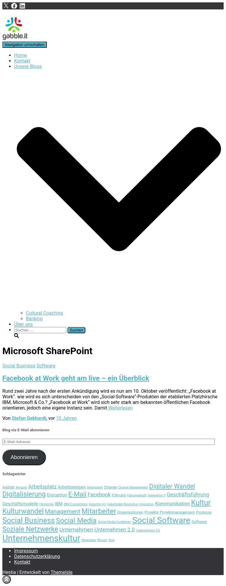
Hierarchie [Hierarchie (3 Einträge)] (46, 504)
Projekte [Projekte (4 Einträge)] (151, 512)
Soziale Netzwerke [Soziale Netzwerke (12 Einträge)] (30, 529)
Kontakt (22, 61)
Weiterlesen (120, 408)
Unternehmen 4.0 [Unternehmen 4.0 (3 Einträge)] (148, 530)
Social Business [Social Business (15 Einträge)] (28, 520)
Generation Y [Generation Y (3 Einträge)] (157, 495)
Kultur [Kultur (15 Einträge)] (201, 502)
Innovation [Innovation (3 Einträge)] (146, 504)
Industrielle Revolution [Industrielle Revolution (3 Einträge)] (122, 504)
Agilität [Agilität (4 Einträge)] (8, 487)
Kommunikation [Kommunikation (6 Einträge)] (172, 503)
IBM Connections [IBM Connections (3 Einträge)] (76, 504)
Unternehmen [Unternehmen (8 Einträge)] (76, 529)
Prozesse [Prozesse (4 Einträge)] (204, 512)
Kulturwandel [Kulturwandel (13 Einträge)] (23, 511)
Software (45, 366)
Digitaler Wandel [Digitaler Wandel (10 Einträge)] (172, 486)
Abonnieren (24, 457)
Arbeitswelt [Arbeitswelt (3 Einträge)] (95, 487)
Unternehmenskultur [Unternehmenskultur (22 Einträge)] (41, 538)
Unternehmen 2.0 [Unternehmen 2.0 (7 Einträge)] (114, 529)
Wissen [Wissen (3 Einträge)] (102, 540)
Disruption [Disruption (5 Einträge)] (57, 495)
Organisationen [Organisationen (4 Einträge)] (130, 512)
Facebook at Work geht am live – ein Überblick (75, 378)
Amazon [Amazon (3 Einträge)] (21, 487)
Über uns (23, 324)
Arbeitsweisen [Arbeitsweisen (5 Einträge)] (72, 487)
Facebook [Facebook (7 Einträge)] (99, 494)
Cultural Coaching (44, 313)
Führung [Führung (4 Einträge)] (119, 495)
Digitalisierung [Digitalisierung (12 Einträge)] (24, 494)
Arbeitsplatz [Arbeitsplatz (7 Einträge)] (42, 486)
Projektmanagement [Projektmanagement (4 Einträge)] (177, 512)
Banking (34, 318)
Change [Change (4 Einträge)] (110, 487)
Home (20, 55)
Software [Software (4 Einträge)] (199, 521)
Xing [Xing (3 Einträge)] (111, 540)
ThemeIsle (61, 572)
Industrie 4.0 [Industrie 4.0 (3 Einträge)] (97, 504)
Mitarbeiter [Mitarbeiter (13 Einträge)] (99, 511)
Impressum (26, 551)
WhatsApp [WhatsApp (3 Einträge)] (89, 540)
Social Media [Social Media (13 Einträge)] (76, 520)
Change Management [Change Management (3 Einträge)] (133, 487)
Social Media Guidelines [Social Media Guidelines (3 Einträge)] (114, 522)
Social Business (18, 366)
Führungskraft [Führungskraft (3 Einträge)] (137, 495)
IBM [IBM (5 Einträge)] (59, 503)
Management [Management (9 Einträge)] (63, 511)
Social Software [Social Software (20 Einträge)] (161, 520)
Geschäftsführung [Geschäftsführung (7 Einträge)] (188, 494)
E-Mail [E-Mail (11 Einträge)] (77, 494)
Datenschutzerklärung (37, 556)
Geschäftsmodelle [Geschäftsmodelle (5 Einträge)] (20, 503)
